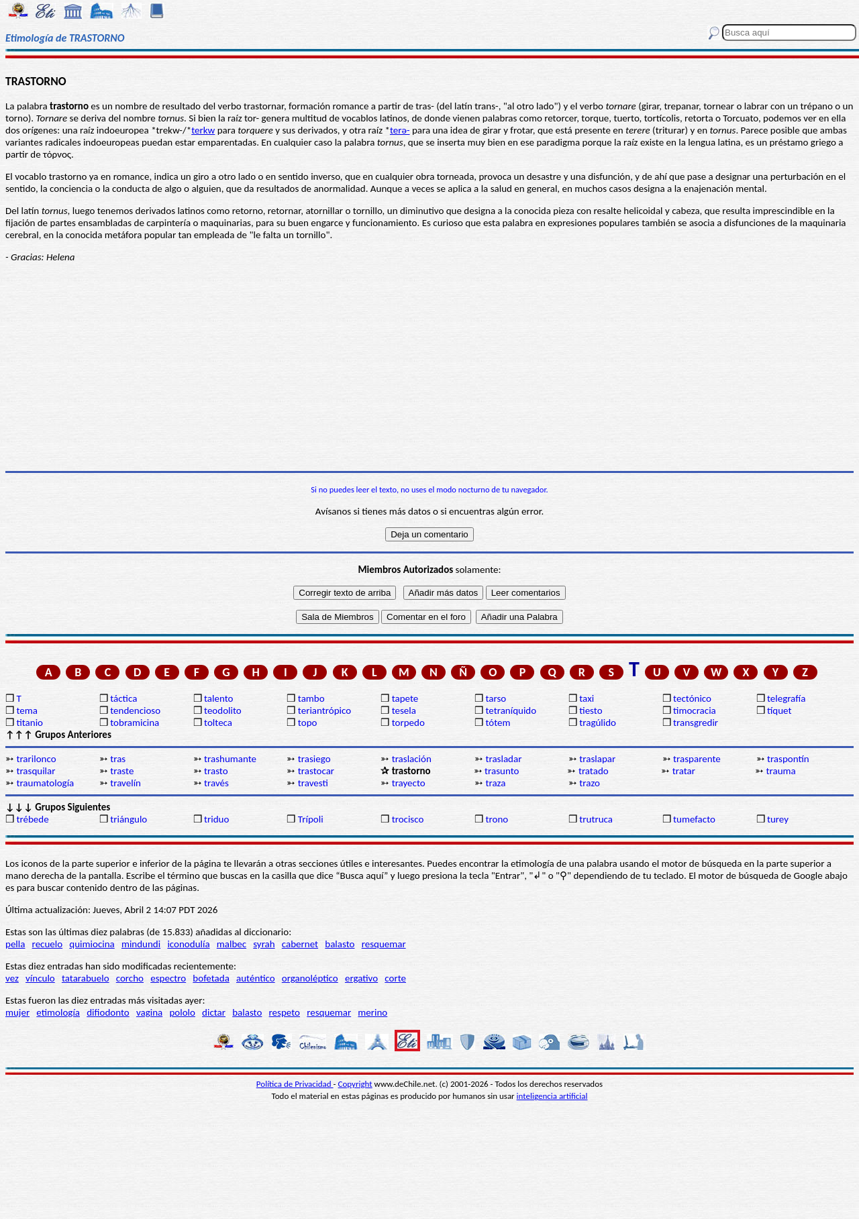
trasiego (314, 759)
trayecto (408, 783)
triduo (216, 819)
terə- (400, 130)
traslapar (597, 759)
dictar (213, 1012)
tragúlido (597, 723)
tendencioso (135, 710)
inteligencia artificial (552, 1096)
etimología (58, 1012)
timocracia (694, 710)
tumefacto (694, 819)
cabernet (300, 944)
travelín (125, 783)
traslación (412, 759)
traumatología (45, 783)
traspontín (788, 759)
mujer (17, 1012)
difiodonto (108, 1012)
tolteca (218, 723)
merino (372, 1012)
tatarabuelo (85, 978)
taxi (586, 698)
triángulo (128, 819)
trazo (589, 783)
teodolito (223, 710)
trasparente (697, 759)
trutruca (596, 819)
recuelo (47, 944)
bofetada (211, 978)
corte (395, 978)
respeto (284, 1012)
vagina (149, 1012)
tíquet (779, 710)
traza (495, 783)
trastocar (316, 771)
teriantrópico (324, 710)
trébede (32, 819)
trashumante (230, 759)
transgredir (695, 723)
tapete (405, 698)
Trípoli (310, 819)
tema (27, 710)
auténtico (255, 978)
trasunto (502, 771)
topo (307, 723)
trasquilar (35, 771)
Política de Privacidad (295, 1084)
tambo (311, 698)
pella (15, 944)
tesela (404, 710)
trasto (216, 771)
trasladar (503, 759)
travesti (313, 783)
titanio (29, 723)
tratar (683, 771)
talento (218, 698)
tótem (497, 723)
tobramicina (134, 723)
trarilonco (36, 759)
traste (122, 771)
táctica (123, 698)
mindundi (140, 944)
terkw (203, 130)
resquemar (384, 944)
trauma (781, 771)
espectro (168, 978)
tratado (593, 771)
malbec (231, 944)
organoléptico (310, 978)
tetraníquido (510, 710)
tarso (495, 698)
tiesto (590, 710)
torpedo (408, 723)
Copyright (355, 1084)
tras (117, 759)
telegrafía (786, 698)
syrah (263, 944)
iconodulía (188, 944)
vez (12, 978)
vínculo (40, 978)
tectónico (692, 698)
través (216, 783)
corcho (130, 978)
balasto (339, 944)
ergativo (361, 978)
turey (778, 819)
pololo (182, 1012)
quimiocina (91, 944)
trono (496, 819)
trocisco (408, 819)
